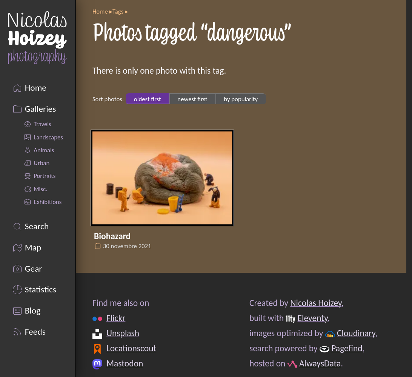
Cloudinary (356, 333)
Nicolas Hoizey (315, 303)
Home (100, 11)
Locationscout (131, 348)
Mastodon (124, 363)
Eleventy (313, 318)
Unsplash (122, 333)
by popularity (241, 99)
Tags (117, 11)
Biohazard (112, 236)
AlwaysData (320, 363)
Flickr (115, 318)
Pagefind (346, 348)
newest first (192, 99)
